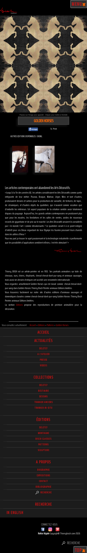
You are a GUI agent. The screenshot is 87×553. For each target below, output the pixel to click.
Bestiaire (43, 391)
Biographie (43, 470)
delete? (43, 348)
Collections (43, 377)
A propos (43, 462)
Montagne (43, 433)
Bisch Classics (43, 439)
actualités (43, 341)
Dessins (43, 396)
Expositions (43, 475)
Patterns (43, 444)
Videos (43, 365)
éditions (43, 419)
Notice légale (44, 533)
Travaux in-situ (43, 408)
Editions (19, 305)
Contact (43, 481)
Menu (79, 4)
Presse (43, 360)
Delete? (43, 427)
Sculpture (43, 450)
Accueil (43, 332)
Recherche (43, 492)
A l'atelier (43, 354)
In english (15, 513)
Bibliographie (43, 487)
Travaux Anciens (43, 402)
